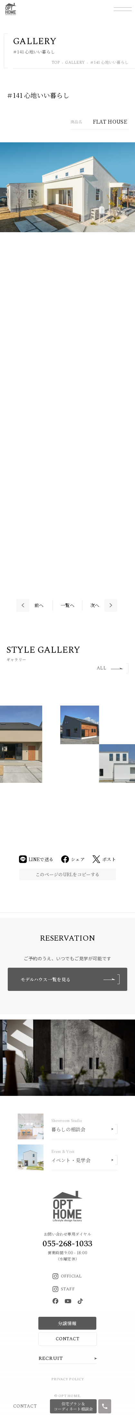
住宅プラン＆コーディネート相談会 (73, 1406)
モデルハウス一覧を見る (70, 979)
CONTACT (67, 1338)
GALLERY (75, 63)
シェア (73, 859)
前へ (39, 605)
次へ (95, 605)
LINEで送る (36, 859)
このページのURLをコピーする (67, 874)
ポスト (104, 859)
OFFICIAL (67, 1276)
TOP (56, 63)
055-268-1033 (67, 1243)
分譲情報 (67, 1323)
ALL (110, 668)
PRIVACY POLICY (67, 1379)
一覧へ (67, 605)
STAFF (64, 1289)
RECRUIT (50, 1358)
